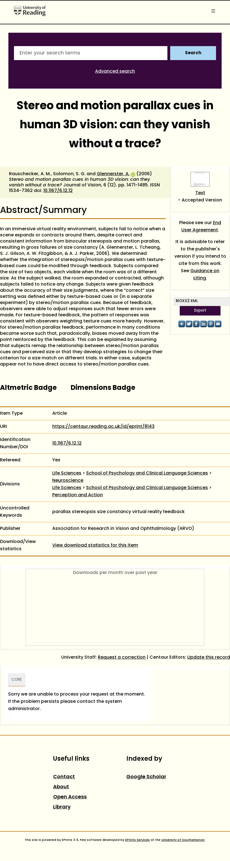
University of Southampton (183, 840)
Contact (64, 777)
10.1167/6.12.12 (58, 191)
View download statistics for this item (95, 545)
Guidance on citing (204, 274)
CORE (16, 680)
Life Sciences (66, 473)
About (61, 787)
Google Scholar (146, 777)
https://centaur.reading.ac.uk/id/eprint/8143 (103, 426)
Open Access (70, 797)
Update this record (208, 657)
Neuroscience (67, 480)
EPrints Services (137, 840)
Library (62, 807)
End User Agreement (201, 226)
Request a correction (122, 657)
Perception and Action (77, 495)
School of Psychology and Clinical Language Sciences (147, 473)
